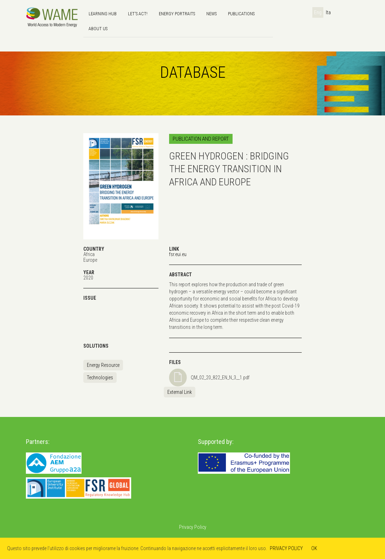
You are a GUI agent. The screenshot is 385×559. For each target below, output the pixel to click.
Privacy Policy (192, 527)
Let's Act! (137, 13)
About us (98, 28)
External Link (179, 392)
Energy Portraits (177, 13)
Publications (241, 13)
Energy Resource (103, 365)
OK (314, 548)
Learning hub (103, 13)
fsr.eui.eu (177, 254)
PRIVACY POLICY (286, 548)
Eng (318, 12)
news (211, 13)
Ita (328, 12)
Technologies (100, 377)
